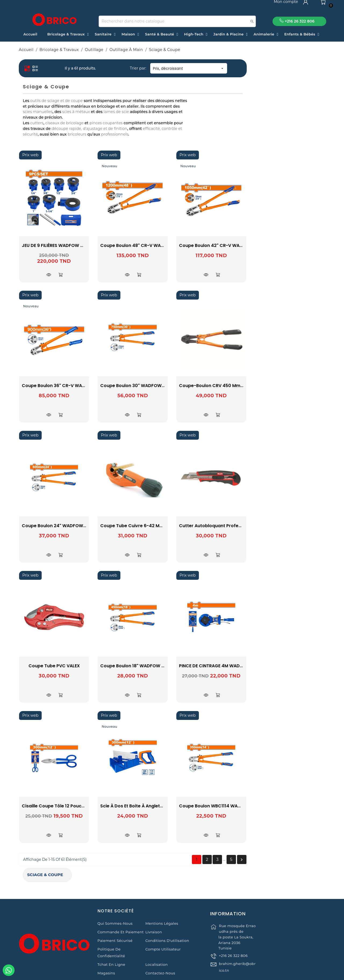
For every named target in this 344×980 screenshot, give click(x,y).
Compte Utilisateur (163, 928)
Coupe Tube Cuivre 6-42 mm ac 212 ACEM (225, 526)
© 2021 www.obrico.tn (172, 973)
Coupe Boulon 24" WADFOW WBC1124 (141, 526)
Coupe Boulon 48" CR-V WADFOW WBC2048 (227, 245)
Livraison (153, 911)
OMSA (56, 119)
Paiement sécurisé (115, 919)
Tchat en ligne (112, 943)
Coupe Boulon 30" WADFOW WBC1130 (220, 385)
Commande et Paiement (121, 911)
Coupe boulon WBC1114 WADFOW (293, 806)
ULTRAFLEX (56, 126)
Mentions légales (161, 902)
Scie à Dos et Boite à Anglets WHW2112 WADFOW (231, 806)
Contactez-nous (160, 952)
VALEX (56, 133)
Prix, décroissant (267, 68)
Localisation (156, 943)
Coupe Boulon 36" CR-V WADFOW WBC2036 (149, 385)
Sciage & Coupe (41, 66)
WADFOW (56, 140)
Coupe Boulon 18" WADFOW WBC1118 (218, 666)
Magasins (106, 952)
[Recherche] (177, 21)
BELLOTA (56, 112)
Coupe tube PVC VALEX (132, 666)
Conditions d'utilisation (167, 919)
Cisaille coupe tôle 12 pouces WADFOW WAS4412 (154, 806)
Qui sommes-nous (115, 902)
